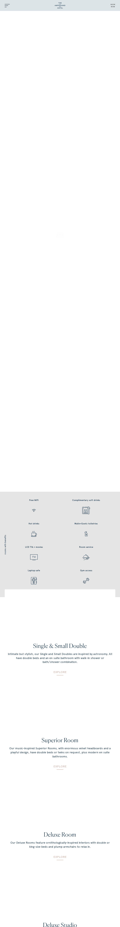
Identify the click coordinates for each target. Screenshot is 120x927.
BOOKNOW (113, 5)
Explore (60, 672)
